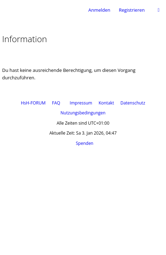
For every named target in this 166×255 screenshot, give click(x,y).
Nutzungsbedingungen (83, 113)
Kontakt (106, 103)
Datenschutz (132, 103)
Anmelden (99, 10)
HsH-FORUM (33, 103)
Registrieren (132, 10)
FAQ (56, 103)
